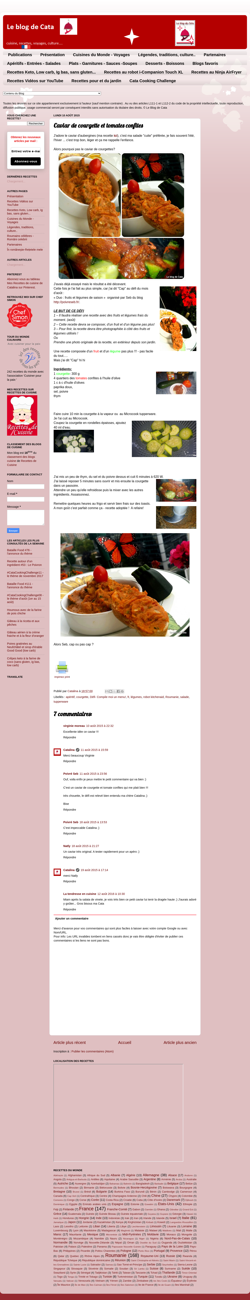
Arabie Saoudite (129, 1179)
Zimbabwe (142, 1280)
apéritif (70, 697)
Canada (57, 1195)
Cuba (139, 1199)
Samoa (109, 1264)
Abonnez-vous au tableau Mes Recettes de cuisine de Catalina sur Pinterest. (25, 283)
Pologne (126, 1250)
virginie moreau (74, 725)
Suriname (170, 1268)
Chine (155, 1196)
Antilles (95, 1179)
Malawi (153, 1230)
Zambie (127, 1280)
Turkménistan (125, 1276)
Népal (118, 1242)
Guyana (152, 1214)
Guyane (164, 1214)
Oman (130, 1242)
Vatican (70, 1281)
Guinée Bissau (107, 1213)
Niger (142, 1238)
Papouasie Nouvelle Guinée (126, 1246)
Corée (95, 1199)
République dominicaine (96, 1260)
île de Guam (164, 1285)
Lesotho (68, 1226)
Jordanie (88, 1222)
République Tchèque (65, 1260)
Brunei (76, 1192)
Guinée (90, 1213)
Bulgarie (101, 1191)
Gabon (136, 1209)
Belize (189, 1183)
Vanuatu (57, 1281)
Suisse (154, 1268)
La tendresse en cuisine (79, 893)
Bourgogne (185, 1187)
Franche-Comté (117, 1209)
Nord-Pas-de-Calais (177, 1238)
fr (128, 697)
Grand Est (188, 1209)
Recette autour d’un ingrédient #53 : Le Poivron (24, 563)
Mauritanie (75, 1234)
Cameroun (186, 1191)
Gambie (149, 1209)
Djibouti (189, 1200)
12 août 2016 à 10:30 (111, 893)
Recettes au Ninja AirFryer (216, 72)
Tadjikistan (101, 1272)
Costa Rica (112, 1199)
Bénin (153, 1191)
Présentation (52, 55)
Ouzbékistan (185, 1242)
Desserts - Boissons (165, 63)
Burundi (140, 1191)
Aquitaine (109, 1179)
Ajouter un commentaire (72, 918)
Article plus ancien (180, 1042)
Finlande (68, 1209)
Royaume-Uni (149, 1256)
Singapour (59, 1268)
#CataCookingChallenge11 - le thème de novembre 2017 (25, 574)
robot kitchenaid (153, 697)
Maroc (57, 1234)
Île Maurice (63, 1284)
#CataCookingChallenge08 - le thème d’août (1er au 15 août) (25, 599)
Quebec (74, 1256)
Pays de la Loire (172, 1246)
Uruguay (188, 1276)
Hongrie (84, 1218)
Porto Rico (143, 1251)
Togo (60, 1276)
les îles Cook (160, 1281)
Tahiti (115, 1272)
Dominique (59, 1204)
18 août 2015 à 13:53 (93, 822)
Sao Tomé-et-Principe (129, 1264)
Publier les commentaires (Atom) (93, 1051)
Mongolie (186, 1234)
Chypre (173, 1195)
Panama (102, 1246)
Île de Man (80, 1285)
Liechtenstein (138, 1226)
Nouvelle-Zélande (99, 1242)
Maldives (167, 1230)
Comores (58, 1200)
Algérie (130, 1175)
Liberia (111, 1226)
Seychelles (167, 1264)
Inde (99, 1218)
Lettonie (83, 1226)
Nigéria (154, 1238)
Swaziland (59, 1272)
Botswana (168, 1187)
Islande (160, 1218)
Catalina (69, 749)
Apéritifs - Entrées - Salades (34, 63)
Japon (72, 1222)
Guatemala (74, 1213)
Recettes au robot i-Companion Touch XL (143, 72)
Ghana (161, 1209)
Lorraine (186, 1226)
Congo (71, 1199)
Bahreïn (128, 1183)
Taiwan (127, 1272)
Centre (103, 1195)
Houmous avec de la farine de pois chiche (24, 611)
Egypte (73, 1204)
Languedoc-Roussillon (181, 1222)
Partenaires (215, 55)
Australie (191, 1179)
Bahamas (114, 1183)
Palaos (72, 1246)
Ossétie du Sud (148, 1242)
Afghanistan (75, 1175)
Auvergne (80, 1183)
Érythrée (192, 1280)
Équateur (176, 1280)
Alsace (172, 1175)
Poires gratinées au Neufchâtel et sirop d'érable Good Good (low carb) (24, 647)
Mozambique (80, 1238)
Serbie (151, 1264)
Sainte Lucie (79, 1264)
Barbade (158, 1183)
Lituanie (171, 1226)
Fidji (55, 1209)
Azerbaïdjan (98, 1183)
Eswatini (149, 1204)
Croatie (127, 1199)
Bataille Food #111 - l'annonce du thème (20, 585)
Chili (144, 1195)
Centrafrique (87, 1195)
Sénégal (85, 1272)
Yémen (114, 1280)
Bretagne (59, 1191)
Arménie (166, 1179)
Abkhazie (58, 1175)
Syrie (73, 1272)
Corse (82, 1199)
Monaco (171, 1234)
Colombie (187, 1195)
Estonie (135, 1204)
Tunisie (107, 1276)
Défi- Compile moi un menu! (108, 697)
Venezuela (84, 1280)
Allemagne (151, 1175)
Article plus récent (69, 1042)
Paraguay (150, 1246)
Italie (185, 1218)
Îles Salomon (127, 1285)
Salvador (95, 1264)
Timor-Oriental (189, 1273)
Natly (66, 846)
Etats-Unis (166, 1204)
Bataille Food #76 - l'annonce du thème (19, 552)
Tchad (153, 1272)
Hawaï (189, 1214)
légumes (136, 697)
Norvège (78, 1242)
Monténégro (60, 1238)
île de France (146, 1284)
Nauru (113, 1238)
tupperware (61, 701)
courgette (82, 697)
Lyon (76, 1230)
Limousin (155, 1226)
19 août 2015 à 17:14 (94, 870)
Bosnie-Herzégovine (144, 1187)
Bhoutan (73, 1187)
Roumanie (172, 697)
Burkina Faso (122, 1191)
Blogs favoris (205, 63)
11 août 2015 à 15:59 (94, 749)
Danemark (173, 1199)
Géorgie (177, 1213)
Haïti (55, 1218)
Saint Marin (169, 1260)
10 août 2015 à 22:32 (100, 725)
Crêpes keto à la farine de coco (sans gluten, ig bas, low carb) (23, 662)
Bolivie (121, 1187)
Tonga (71, 1277)
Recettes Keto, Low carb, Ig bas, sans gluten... (51, 72)
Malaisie (139, 1230)
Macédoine (90, 1230)
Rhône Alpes (92, 1256)
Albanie (115, 1175)
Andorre (188, 1175)
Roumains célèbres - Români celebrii (20, 237)
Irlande (147, 1218)
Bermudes (58, 1187)
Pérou (193, 1250)
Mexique (92, 1234)
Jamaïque (58, 1222)
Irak (127, 1218)
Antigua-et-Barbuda (76, 1179)
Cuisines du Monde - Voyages (101, 55)
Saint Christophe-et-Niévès (145, 1260)
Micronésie (111, 1234)
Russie (170, 1256)
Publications (20, 55)
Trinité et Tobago (88, 1276)
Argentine (150, 1179)
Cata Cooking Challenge (152, 81)
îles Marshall (182, 1284)
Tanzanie (140, 1272)
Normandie (60, 1242)
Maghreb (125, 1230)
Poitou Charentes (105, 1250)
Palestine (86, 1246)
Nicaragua (128, 1238)
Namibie (99, 1238)
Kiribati (149, 1222)
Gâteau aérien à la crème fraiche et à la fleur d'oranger (25, 634)
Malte (189, 1230)
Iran (136, 1218)
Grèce (57, 1213)
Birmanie (89, 1187)
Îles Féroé (111, 1285)
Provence (176, 1250)
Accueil (124, 1042)
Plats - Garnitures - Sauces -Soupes (103, 63)
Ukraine (172, 1276)
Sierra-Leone (185, 1264)
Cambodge (168, 1191)
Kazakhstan (104, 1222)
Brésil (87, 1191)
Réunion (120, 1260)
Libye (123, 1226)
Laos (56, 1226)
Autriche (62, 1183)
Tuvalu (158, 1276)
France (86, 1208)
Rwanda (187, 1256)
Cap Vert (71, 1196)
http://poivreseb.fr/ (66, 302)
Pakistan (58, 1246)
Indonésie (114, 1218)
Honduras (68, 1218)
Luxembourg (60, 1230)
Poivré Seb (70, 773)
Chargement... (16, 181)
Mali (178, 1230)
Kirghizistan (134, 1222)
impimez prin (61, 676)
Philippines (69, 1250)
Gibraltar (174, 1209)
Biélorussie (106, 1187)
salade (184, 697)
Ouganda (166, 1242)
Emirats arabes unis (94, 1204)
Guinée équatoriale (132, 1213)
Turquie (143, 1276)
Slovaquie (77, 1268)
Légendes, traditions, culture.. (167, 55)
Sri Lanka (139, 1268)
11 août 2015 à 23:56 (93, 773)
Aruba (179, 1179)
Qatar (61, 1256)
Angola (57, 1179)
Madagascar (108, 1230)
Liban (96, 1226)
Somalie (109, 1268)
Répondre (69, 737)
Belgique (173, 1183)
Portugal (159, 1250)
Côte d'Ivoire (154, 1199)
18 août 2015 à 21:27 (85, 846)
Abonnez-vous (26, 161)
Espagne (117, 1204)
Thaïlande (168, 1272)
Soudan (123, 1268)
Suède (186, 1268)
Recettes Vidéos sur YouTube (35, 81)
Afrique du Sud (96, 1175)
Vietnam (100, 1280)
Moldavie (153, 1234)
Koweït (161, 1222)
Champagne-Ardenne (124, 1195)
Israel (172, 1218)
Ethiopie (187, 1204)
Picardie (85, 1250)
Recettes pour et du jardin (96, 81)
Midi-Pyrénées (131, 1234)
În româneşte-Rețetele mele (25, 249)
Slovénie (93, 1268)
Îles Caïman (96, 1285)
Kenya (119, 1222)
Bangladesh (143, 1183)
